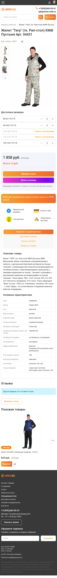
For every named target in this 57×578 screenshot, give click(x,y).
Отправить (48, 538)
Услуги (3, 489)
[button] (5, 77)
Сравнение (54, 2)
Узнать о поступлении (44, 131)
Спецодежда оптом (8, 496)
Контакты (5, 506)
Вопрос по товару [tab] (28, 246)
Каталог (50, 17)
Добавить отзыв (11, 401)
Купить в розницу (28, 180)
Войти (49, 2)
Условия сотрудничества (10, 502)
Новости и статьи (7, 493)
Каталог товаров (7, 483)
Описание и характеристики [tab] (28, 232)
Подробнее (6, 464)
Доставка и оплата (8, 499)
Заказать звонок (11, 522)
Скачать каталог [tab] (28, 241)
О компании (5, 486)
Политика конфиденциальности (11, 557)
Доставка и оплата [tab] (28, 236)
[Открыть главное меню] (3, 2)
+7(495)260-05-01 (47, 8)
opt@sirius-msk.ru (47, 11)
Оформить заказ (28, 174)
